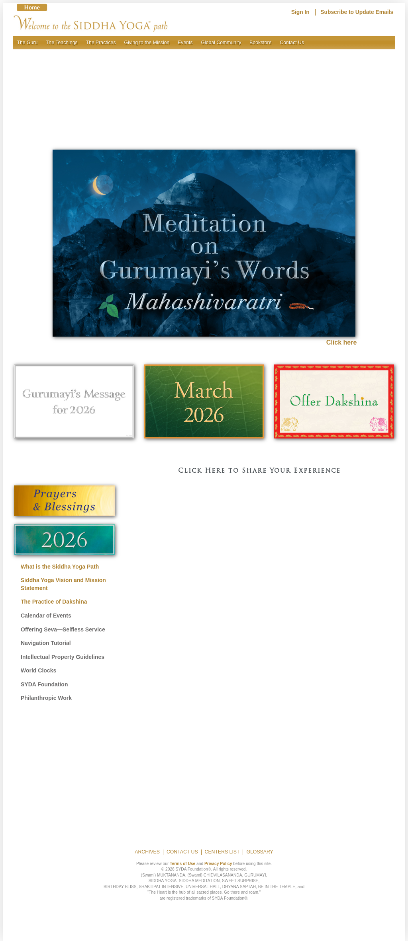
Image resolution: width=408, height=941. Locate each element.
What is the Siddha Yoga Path (60, 566)
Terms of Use (182, 863)
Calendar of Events (46, 615)
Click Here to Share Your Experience (259, 471)
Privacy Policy (218, 863)
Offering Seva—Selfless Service (63, 629)
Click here (341, 342)
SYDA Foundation (44, 684)
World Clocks (38, 670)
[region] (204, 91)
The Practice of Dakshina (54, 601)
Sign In (300, 12)
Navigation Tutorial (46, 643)
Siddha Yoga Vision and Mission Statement (63, 584)
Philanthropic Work (46, 698)
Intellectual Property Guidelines (62, 657)
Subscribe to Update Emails (356, 12)
